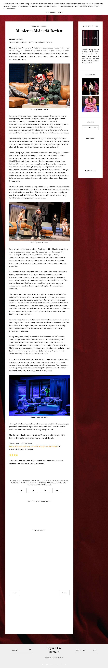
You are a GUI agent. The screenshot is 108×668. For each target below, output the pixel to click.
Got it (60, 12)
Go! (30, 650)
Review (50, 482)
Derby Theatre (23, 480)
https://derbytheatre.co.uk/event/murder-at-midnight (33, 446)
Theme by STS (57, 657)
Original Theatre (38, 482)
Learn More (51, 12)
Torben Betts (40, 484)
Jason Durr (36, 480)
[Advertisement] (39, 613)
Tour (49, 484)
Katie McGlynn (49, 480)
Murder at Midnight (20, 482)
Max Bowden (62, 480)
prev (14, 592)
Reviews (58, 482)
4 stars (13, 480)
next (64, 592)
